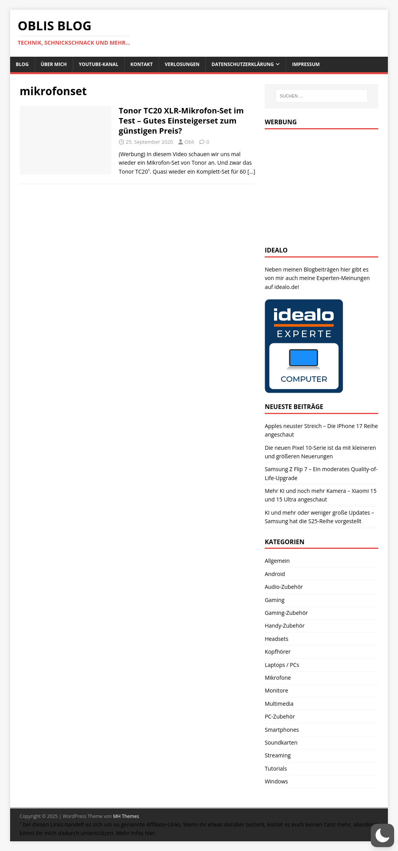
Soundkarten (281, 742)
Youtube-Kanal (99, 64)
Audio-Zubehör (284, 586)
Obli (189, 141)
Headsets (276, 638)
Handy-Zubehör (285, 625)
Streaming (278, 755)
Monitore (276, 690)
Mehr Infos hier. (136, 833)
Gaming (275, 600)
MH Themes (126, 816)
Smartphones (282, 729)
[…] (251, 171)
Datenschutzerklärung (242, 64)
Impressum (305, 64)
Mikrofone (278, 677)
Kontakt (142, 64)
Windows (276, 781)
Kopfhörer (278, 651)
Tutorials (276, 768)
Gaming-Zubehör (286, 612)
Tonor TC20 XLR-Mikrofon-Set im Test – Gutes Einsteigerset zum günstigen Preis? (181, 120)
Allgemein (277, 560)
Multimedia (279, 703)
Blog (22, 64)
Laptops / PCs (282, 664)
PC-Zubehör (280, 716)
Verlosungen (182, 64)
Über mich (54, 64)
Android (275, 574)
